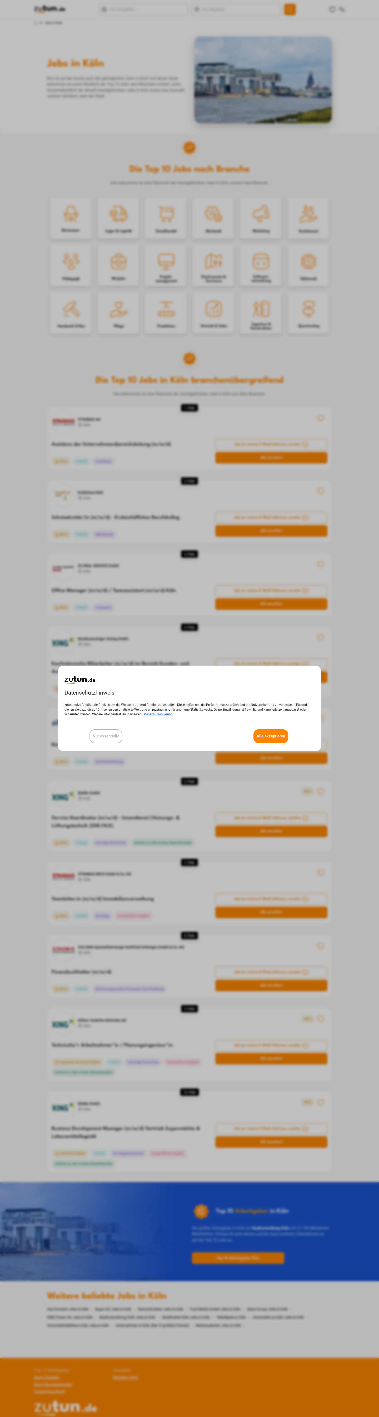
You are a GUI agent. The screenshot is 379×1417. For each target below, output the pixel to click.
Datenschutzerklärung (157, 714)
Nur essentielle (106, 736)
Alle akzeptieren (271, 736)
